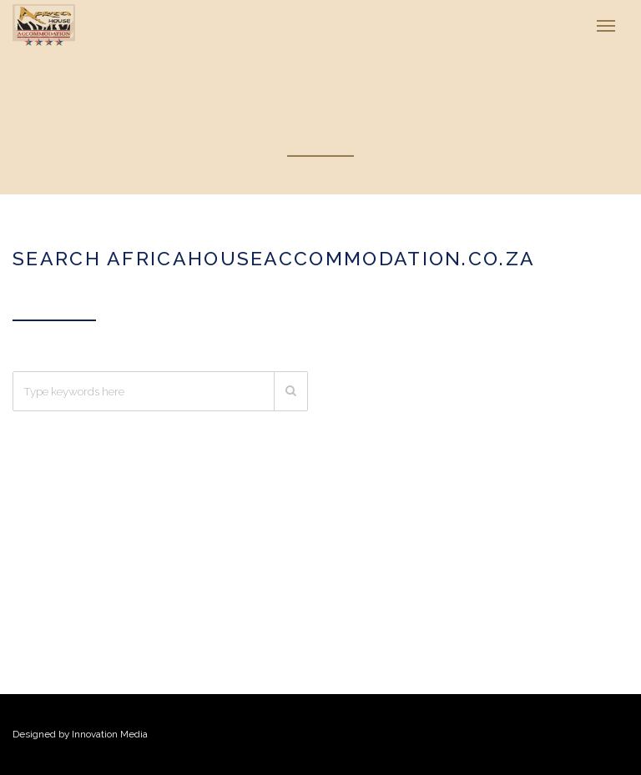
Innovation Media (110, 734)
